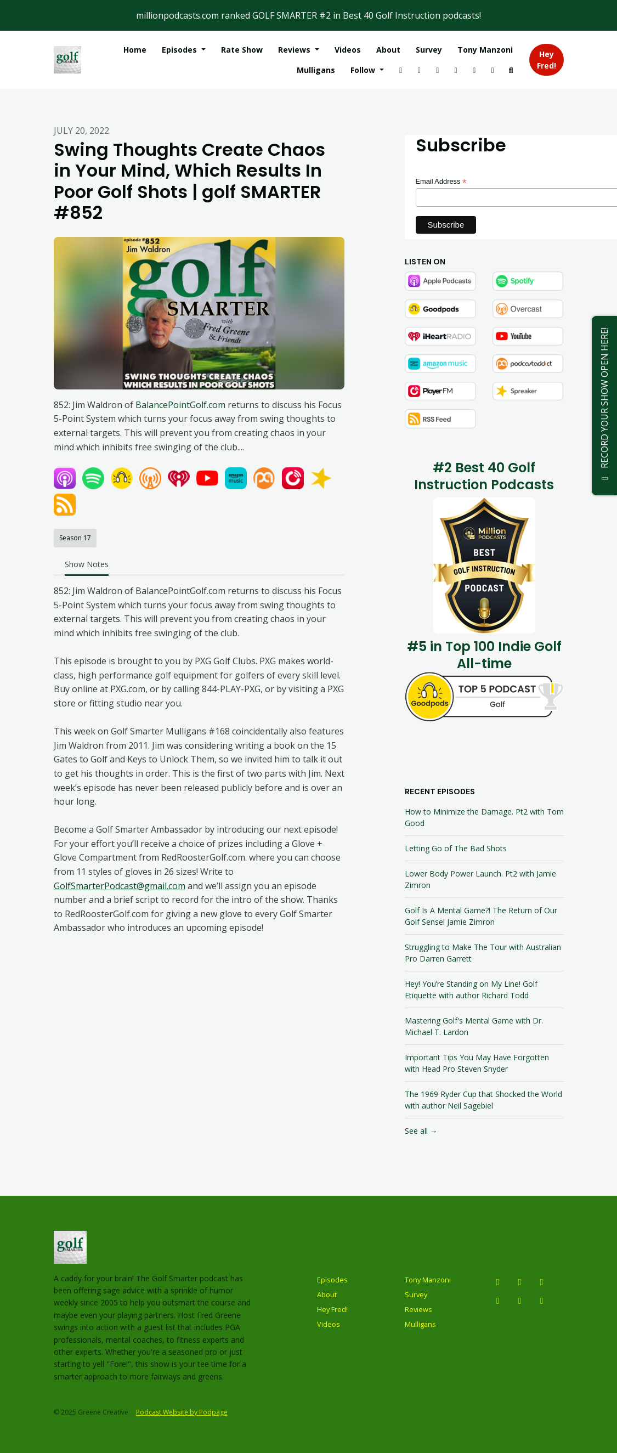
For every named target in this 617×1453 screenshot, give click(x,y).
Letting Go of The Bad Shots (456, 848)
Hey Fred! (546, 60)
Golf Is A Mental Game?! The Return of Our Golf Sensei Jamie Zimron (481, 916)
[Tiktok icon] (519, 1300)
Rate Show (242, 49)
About (388, 49)
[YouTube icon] (519, 1282)
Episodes (180, 49)
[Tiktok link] (456, 70)
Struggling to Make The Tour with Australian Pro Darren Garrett (483, 953)
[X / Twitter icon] (541, 1282)
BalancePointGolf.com (180, 405)
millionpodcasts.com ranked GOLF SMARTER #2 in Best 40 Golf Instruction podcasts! (308, 15)
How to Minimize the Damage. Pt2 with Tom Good (484, 817)
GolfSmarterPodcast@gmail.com (119, 886)
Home (134, 49)
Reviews (295, 49)
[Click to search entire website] (511, 70)
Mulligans (316, 70)
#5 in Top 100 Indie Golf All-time (484, 654)
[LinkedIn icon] (541, 1300)
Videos (348, 49)
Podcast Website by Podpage (182, 1412)
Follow (363, 70)
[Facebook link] (493, 70)
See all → (421, 1131)
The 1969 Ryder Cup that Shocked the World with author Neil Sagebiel (483, 1100)
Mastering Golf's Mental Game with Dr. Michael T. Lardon (474, 1026)
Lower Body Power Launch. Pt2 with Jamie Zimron (480, 879)
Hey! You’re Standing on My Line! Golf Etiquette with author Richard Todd (471, 989)
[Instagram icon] (498, 1282)
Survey (429, 49)
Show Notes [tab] (87, 564)
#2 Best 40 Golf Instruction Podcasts (484, 476)
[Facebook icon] (498, 1300)
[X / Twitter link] (437, 70)
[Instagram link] (401, 70)
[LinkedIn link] (474, 70)
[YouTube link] (419, 70)
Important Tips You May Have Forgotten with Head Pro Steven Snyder (477, 1063)
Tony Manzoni (485, 49)
